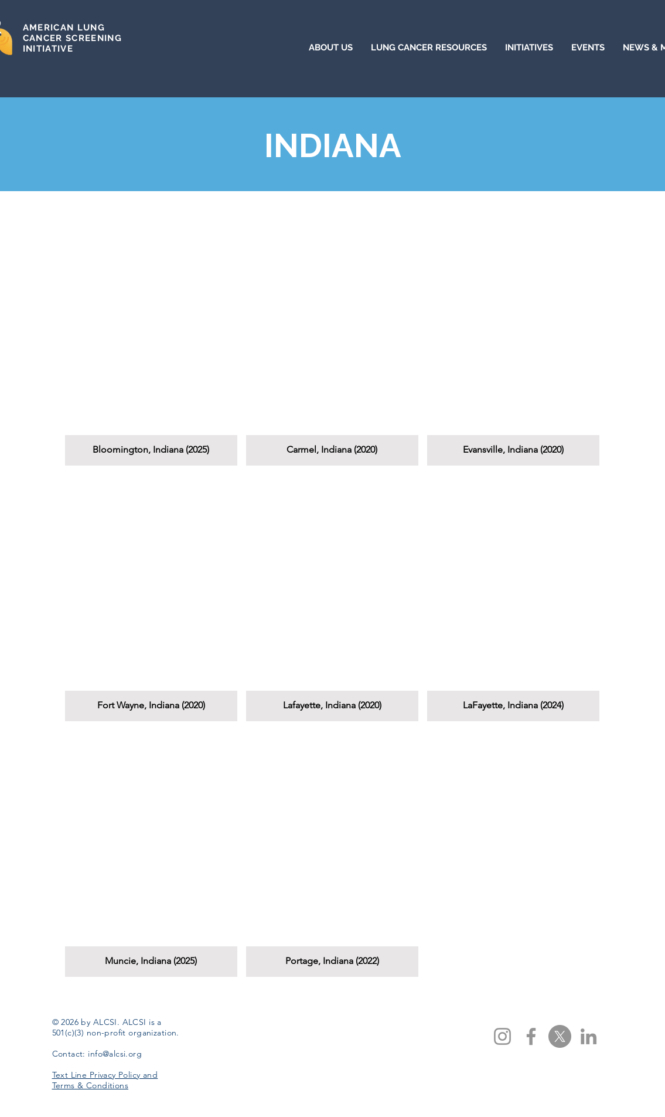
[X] (559, 1036)
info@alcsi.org (115, 1053)
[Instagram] (502, 1036)
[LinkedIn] (588, 1036)
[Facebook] (531, 1036)
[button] (151, 342)
